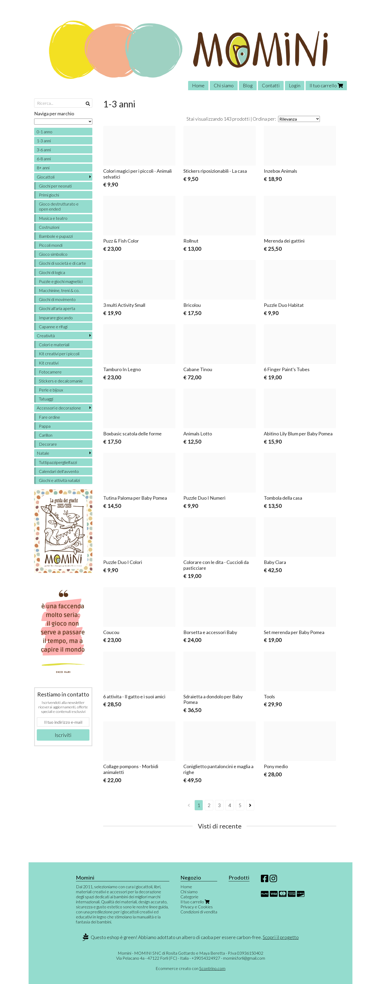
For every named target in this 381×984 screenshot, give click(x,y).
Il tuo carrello (326, 85)
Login (294, 85)
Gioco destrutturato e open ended (59, 206)
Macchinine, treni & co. (59, 290)
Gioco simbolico (53, 254)
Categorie (189, 896)
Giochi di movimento (57, 299)
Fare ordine (49, 417)
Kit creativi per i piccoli (59, 353)
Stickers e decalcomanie (61, 380)
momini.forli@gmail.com (244, 957)
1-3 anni (44, 140)
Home (198, 85)
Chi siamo (224, 85)
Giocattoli (46, 176)
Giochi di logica (52, 272)
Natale (43, 452)
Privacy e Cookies (196, 906)
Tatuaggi (46, 398)
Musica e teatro (53, 218)
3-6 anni (44, 149)
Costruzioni (49, 227)
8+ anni (43, 167)
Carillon (45, 435)
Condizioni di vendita (198, 911)
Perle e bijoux (51, 389)
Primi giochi (49, 194)
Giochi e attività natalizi (59, 480)
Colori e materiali (54, 344)
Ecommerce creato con (190, 968)
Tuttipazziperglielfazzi (58, 462)
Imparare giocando (56, 317)
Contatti (271, 85)
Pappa (45, 426)
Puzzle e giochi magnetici (61, 281)
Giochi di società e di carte (62, 263)
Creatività (46, 335)
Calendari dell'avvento (59, 471)
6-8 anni (44, 158)
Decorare (48, 444)
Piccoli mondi (50, 245)
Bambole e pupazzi (56, 236)
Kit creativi (48, 362)
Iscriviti (63, 735)
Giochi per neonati (55, 185)
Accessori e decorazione (59, 407)
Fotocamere (50, 371)
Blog (248, 85)
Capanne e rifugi (53, 326)
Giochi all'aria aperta (57, 308)
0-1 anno (44, 131)
